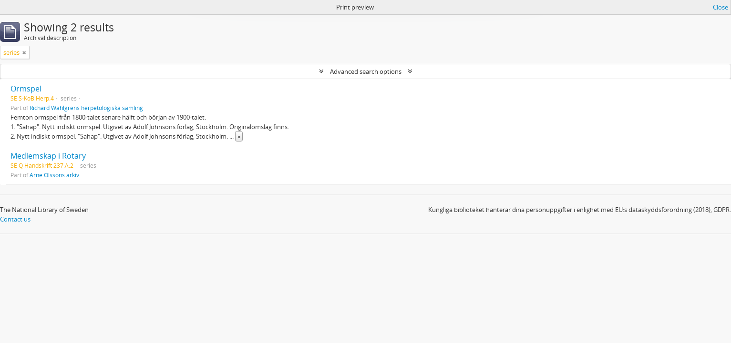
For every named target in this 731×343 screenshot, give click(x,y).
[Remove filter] (24, 52)
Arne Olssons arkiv (54, 175)
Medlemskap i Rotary (48, 156)
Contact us (15, 219)
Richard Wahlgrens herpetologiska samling (86, 107)
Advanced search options (366, 71)
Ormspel (25, 88)
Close (720, 7)
